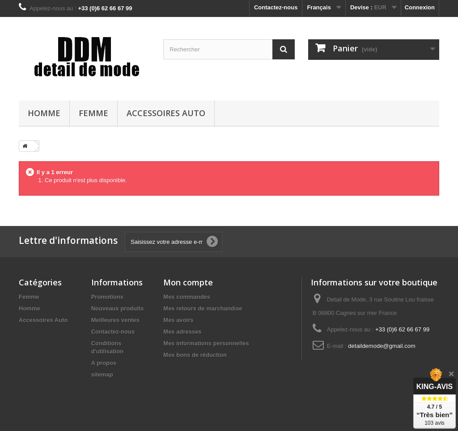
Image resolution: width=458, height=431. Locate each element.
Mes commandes (186, 296)
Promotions (107, 296)
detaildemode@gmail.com (382, 346)
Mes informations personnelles (206, 343)
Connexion (420, 7)
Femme (93, 113)
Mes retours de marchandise (202, 308)
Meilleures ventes (115, 320)
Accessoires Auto (166, 113)
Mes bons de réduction (195, 354)
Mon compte (188, 282)
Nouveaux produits (117, 308)
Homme (44, 113)
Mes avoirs (178, 320)
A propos (104, 363)
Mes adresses (182, 331)
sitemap (102, 374)
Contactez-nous (276, 7)
